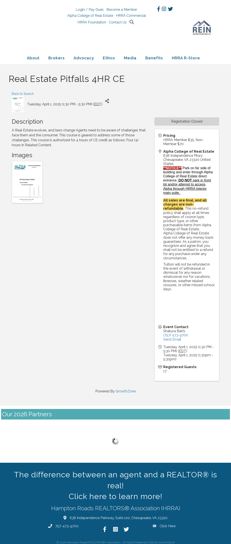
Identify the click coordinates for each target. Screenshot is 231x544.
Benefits (154, 56)
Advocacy (84, 56)
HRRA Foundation (126, 22)
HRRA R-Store (186, 56)
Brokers (56, 56)
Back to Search (23, 92)
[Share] (107, 99)
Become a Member (126, 10)
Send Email (172, 338)
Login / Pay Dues (94, 10)
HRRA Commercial (95, 22)
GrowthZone (126, 389)
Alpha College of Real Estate (110, 16)
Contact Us (106, 28)
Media (130, 56)
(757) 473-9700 (175, 334)
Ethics (109, 56)
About (33, 56)
